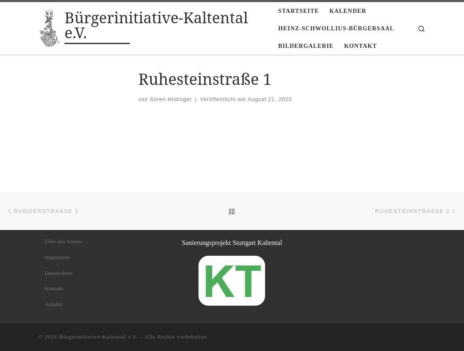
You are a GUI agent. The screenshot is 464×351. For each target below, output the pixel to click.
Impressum (57, 257)
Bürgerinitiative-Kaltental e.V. (98, 337)
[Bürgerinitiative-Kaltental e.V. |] (50, 27)
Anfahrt (53, 304)
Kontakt (54, 288)
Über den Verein (63, 241)
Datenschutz (59, 273)
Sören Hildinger (171, 99)
